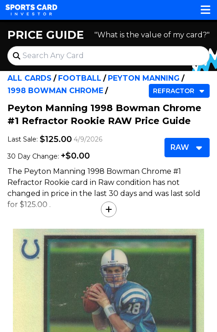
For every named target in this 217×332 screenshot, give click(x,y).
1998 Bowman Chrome (55, 90)
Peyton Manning (144, 78)
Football (79, 78)
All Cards (29, 78)
